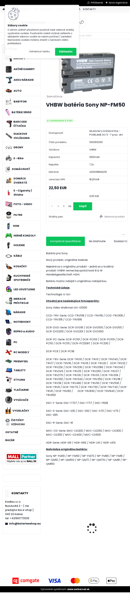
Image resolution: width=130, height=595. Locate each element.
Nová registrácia (118, 2)
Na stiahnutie (97, 244)
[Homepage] (3, 9)
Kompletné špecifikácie (65, 244)
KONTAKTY (89, 9)
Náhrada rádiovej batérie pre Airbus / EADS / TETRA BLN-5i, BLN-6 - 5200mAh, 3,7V (106, 531)
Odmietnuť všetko (39, 51)
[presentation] (47, 525)
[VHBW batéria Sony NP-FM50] (87, 71)
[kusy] (57, 207)
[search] (82, 23)
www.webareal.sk (78, 591)
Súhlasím (65, 51)
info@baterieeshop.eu (23, 523)
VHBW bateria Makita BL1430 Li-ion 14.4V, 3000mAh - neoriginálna (64, 527)
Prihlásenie (97, 2)
